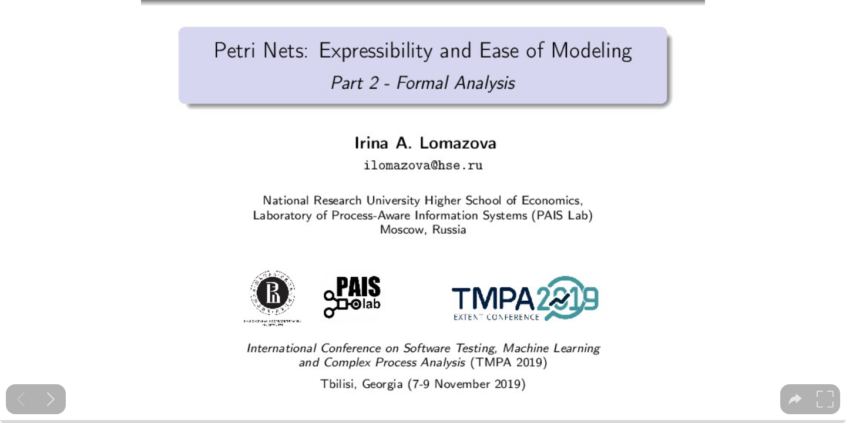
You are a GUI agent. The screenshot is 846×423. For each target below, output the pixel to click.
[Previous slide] (21, 399)
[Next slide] (51, 399)
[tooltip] (795, 399)
